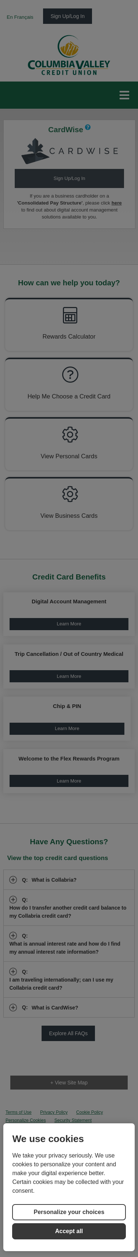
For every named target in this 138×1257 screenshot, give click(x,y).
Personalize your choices (68, 1212)
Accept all (69, 1231)
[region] (68, 1187)
